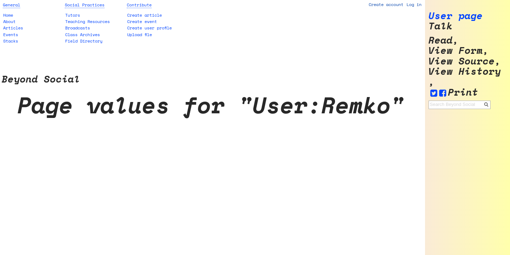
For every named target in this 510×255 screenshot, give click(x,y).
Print (463, 92)
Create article (144, 15)
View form (456, 50)
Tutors (72, 15)
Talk (441, 26)
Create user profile (149, 28)
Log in (414, 4)
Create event (142, 21)
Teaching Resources (87, 21)
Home (8, 15)
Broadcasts (77, 28)
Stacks (10, 41)
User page (456, 16)
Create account (386, 4)
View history (465, 71)
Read (441, 40)
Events (10, 35)
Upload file (139, 35)
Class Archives (82, 35)
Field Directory (83, 41)
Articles (13, 28)
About (9, 21)
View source (462, 61)
